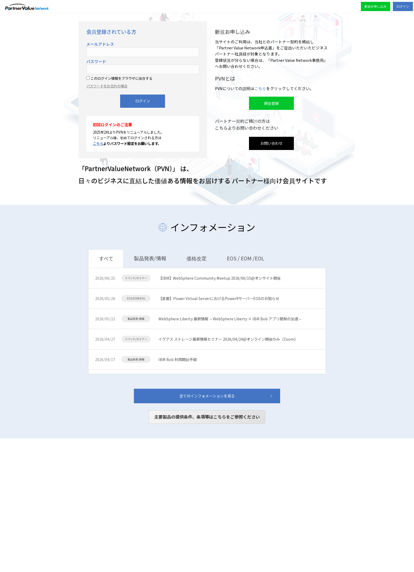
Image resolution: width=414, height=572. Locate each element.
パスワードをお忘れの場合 (107, 85)
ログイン (400, 6)
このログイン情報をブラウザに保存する (121, 78)
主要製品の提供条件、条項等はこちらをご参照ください (207, 417)
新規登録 (271, 103)
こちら (98, 143)
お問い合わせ (271, 143)
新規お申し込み (369, 6)
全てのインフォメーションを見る (207, 396)
